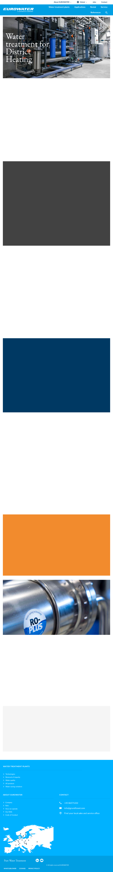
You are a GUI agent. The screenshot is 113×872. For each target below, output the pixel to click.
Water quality (10, 780)
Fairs (7, 805)
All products (10, 783)
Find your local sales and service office (82, 813)
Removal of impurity (13, 777)
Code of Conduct (11, 815)
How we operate (11, 809)
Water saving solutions (14, 786)
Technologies (10, 774)
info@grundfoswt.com (74, 808)
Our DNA (8, 812)
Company (8, 802)
